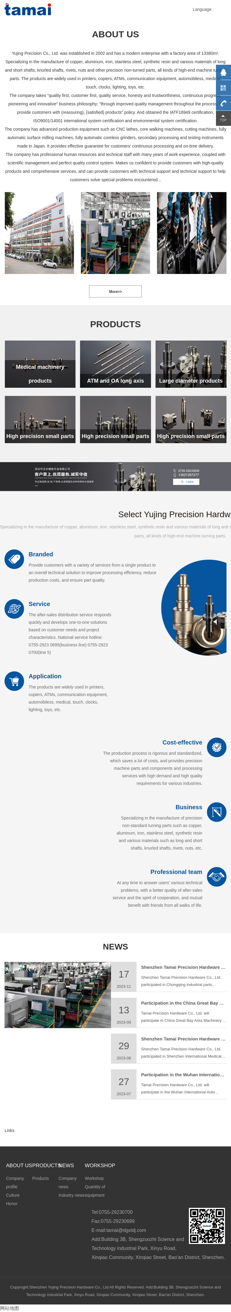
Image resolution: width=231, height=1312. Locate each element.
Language (202, 9)
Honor (11, 1203)
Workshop (94, 1178)
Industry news (72, 1195)
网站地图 (9, 1308)
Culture (13, 1195)
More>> (115, 292)
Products (40, 1178)
